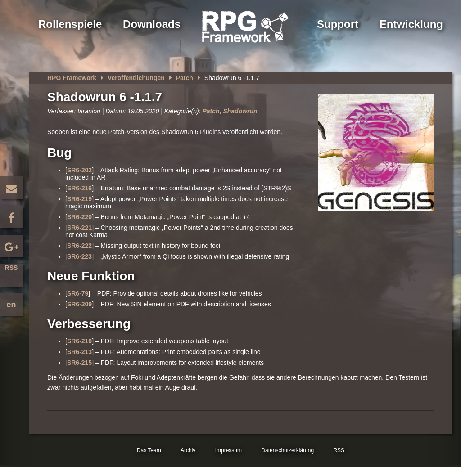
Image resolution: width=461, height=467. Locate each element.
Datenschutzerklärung (287, 450)
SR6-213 (79, 351)
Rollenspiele (70, 24)
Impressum (228, 450)
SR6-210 (79, 341)
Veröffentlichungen (136, 77)
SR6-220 (79, 216)
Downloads (152, 24)
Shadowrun (240, 111)
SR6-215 (79, 362)
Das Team (149, 450)
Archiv (188, 450)
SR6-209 (79, 304)
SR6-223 (79, 256)
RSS (11, 267)
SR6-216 (79, 188)
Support (337, 24)
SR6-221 (79, 227)
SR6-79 (77, 293)
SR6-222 (79, 245)
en (11, 304)
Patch (184, 77)
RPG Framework (71, 77)
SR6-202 (79, 170)
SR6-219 (79, 198)
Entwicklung (411, 24)
